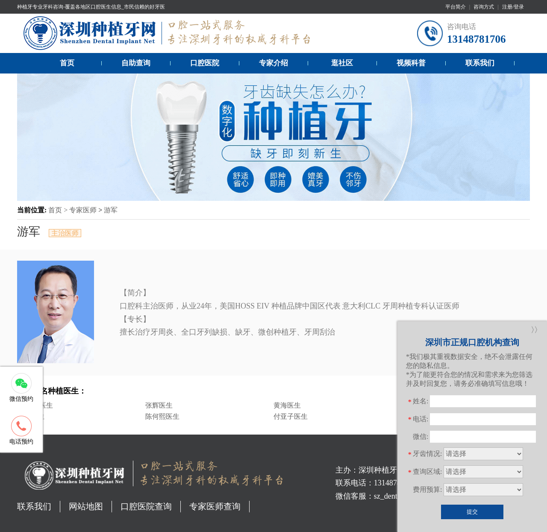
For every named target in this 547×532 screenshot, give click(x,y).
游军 (111, 210)
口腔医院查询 (146, 506)
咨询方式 (483, 7)
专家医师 (83, 210)
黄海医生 (287, 405)
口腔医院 (204, 63)
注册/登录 (513, 7)
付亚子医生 (291, 416)
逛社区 (342, 63)
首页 (67, 63)
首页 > (58, 210)
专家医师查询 (215, 506)
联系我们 (479, 63)
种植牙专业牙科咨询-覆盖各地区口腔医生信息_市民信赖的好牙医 (91, 7)
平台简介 (455, 7)
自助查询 (135, 63)
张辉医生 (159, 405)
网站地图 (86, 506)
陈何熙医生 (162, 416)
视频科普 (411, 63)
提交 (472, 511)
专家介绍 (273, 63)
